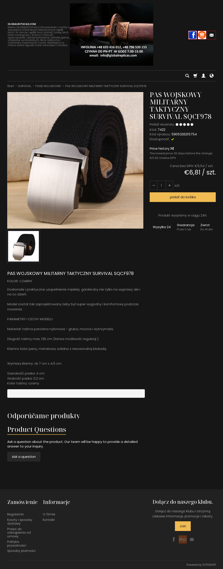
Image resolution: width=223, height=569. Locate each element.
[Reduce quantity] (169, 185)
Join (183, 526)
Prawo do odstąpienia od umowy (19, 532)
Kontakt (49, 519)
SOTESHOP (209, 564)
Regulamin (15, 514)
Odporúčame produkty (43, 415)
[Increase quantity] (153, 185)
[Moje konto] (203, 76)
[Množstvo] (161, 185)
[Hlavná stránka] (111, 34)
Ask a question (24, 456)
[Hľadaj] (187, 76)
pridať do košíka (183, 197)
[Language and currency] (211, 76)
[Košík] (195, 76)
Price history (161, 148)
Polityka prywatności (16, 543)
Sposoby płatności (21, 550)
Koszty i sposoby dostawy (19, 521)
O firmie (49, 514)
